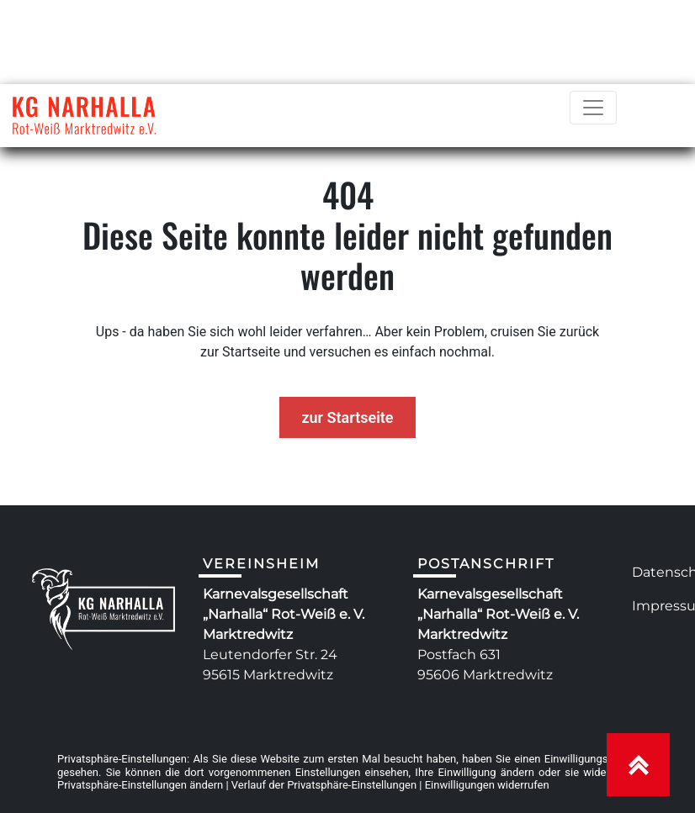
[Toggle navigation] (593, 107)
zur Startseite (347, 417)
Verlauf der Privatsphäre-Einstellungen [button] (323, 785)
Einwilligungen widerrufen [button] (487, 785)
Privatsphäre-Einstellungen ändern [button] (140, 785)
